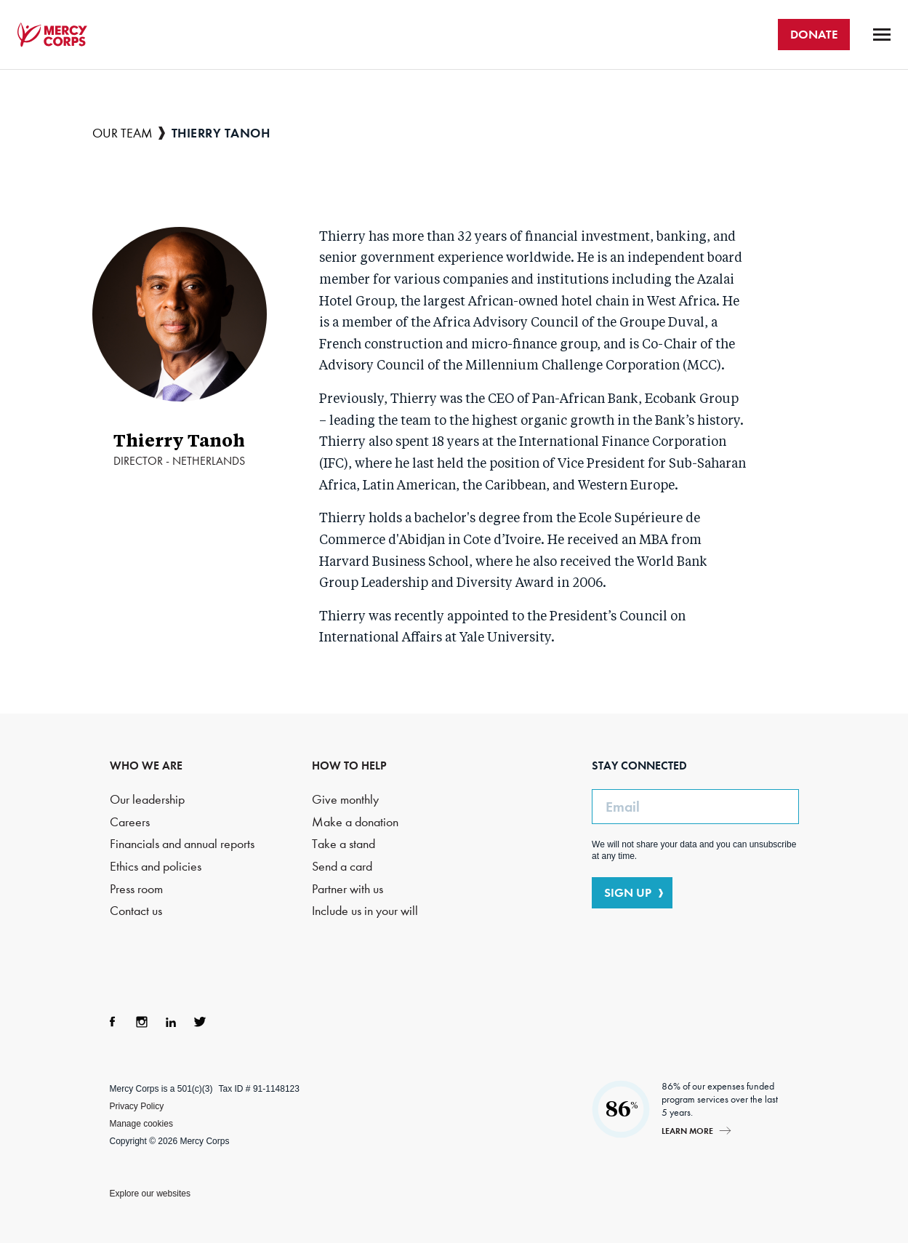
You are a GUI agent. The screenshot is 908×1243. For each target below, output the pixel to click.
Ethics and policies (155, 866)
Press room (136, 889)
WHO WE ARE (146, 765)
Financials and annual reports (182, 844)
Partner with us (347, 889)
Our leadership (147, 799)
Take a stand (343, 844)
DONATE (813, 34)
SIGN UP (627, 892)
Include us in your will (365, 911)
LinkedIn (170, 1022)
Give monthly (345, 799)
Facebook (112, 1022)
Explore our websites (150, 1193)
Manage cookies (141, 1124)
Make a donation (355, 822)
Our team (122, 133)
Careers (130, 822)
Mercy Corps (52, 35)
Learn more (687, 1130)
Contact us (136, 911)
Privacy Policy (137, 1106)
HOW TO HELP (349, 765)
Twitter (200, 1022)
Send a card (342, 866)
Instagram (141, 1022)
